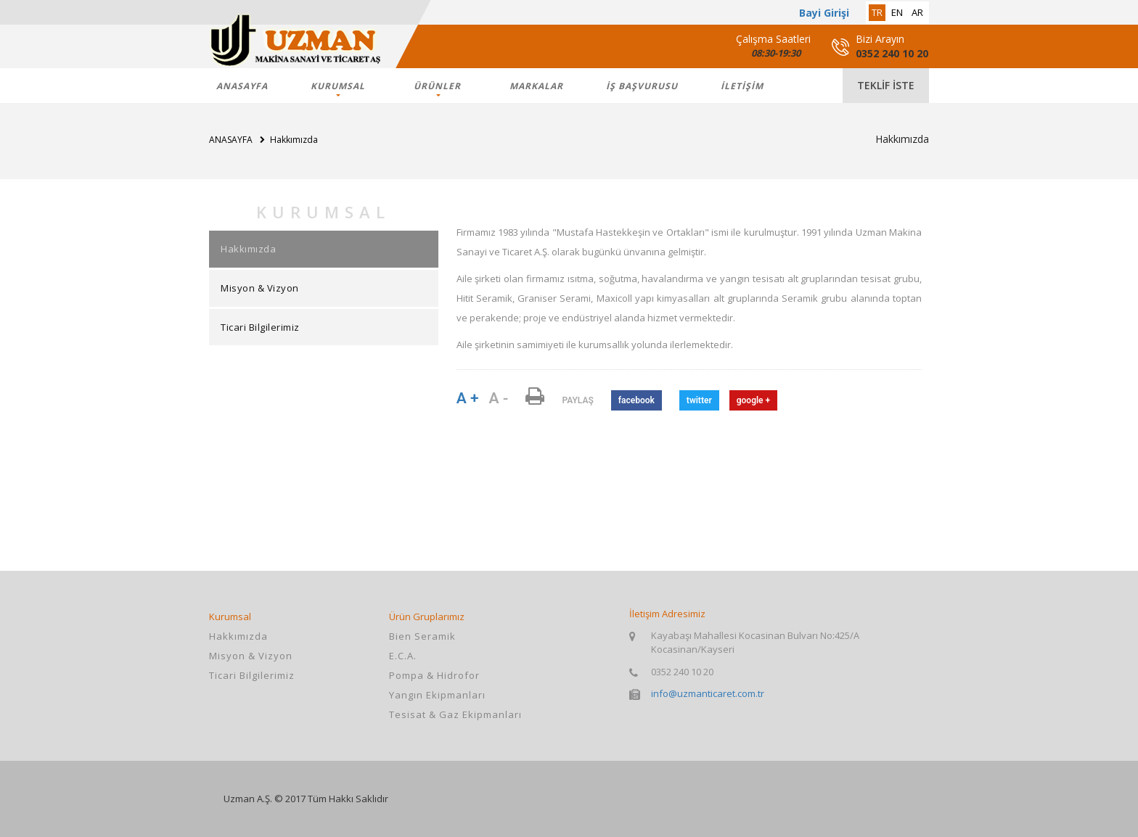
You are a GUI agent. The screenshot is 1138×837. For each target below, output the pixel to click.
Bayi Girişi (824, 13)
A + (468, 398)
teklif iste (885, 85)
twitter (699, 400)
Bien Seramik (422, 636)
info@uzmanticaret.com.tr (707, 693)
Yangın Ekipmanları (437, 694)
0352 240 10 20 (892, 53)
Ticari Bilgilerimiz (260, 327)
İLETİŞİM (742, 86)
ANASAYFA (242, 86)
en (897, 12)
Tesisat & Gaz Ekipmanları (455, 714)
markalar (536, 86)
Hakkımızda (248, 248)
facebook (636, 400)
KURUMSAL (338, 86)
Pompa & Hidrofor (434, 675)
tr (877, 12)
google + (753, 400)
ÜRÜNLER (437, 86)
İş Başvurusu (642, 86)
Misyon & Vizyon (260, 287)
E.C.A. (403, 655)
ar (917, 12)
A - (498, 398)
